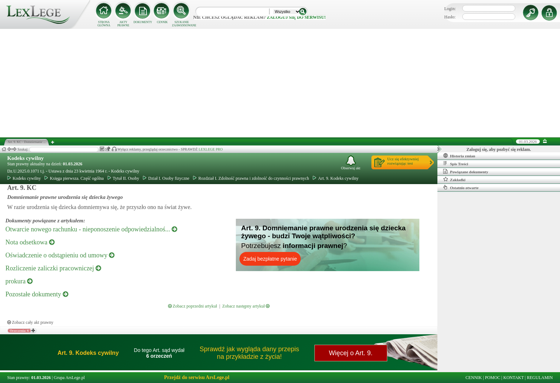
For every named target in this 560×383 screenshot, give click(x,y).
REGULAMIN (540, 377)
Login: (450, 8)
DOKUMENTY (142, 22)
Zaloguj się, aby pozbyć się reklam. (499, 149)
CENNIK (162, 22)
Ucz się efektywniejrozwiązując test (403, 161)
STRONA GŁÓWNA (103, 24)
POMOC (493, 377)
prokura (18, 281)
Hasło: (449, 16)
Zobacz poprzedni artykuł (192, 306)
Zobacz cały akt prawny (30, 322)
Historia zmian (459, 155)
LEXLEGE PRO (211, 149)
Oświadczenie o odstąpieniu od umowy (59, 255)
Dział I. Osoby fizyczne (166, 178)
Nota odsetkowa (29, 242)
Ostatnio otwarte (461, 187)
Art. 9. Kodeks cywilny (335, 178)
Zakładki (454, 179)
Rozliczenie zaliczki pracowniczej (53, 268)
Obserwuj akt (351, 162)
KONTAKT (513, 377)
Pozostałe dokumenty (36, 294)
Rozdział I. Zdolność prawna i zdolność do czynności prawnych (251, 178)
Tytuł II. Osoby (123, 178)
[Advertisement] (280, 83)
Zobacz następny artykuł (245, 306)
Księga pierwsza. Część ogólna (73, 178)
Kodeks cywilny (25, 158)
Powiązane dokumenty (465, 171)
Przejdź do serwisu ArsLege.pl (196, 377)
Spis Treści (455, 163)
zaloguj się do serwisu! (296, 17)
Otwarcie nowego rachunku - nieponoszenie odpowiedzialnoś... (91, 229)
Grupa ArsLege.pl (69, 377)
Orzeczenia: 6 (19, 330)
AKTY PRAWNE (123, 24)
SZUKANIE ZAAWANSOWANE (181, 24)
